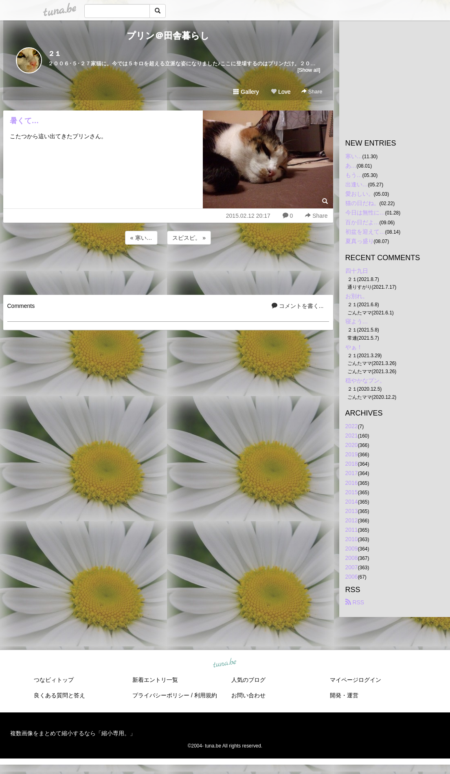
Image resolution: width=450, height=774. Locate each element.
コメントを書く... (298, 306)
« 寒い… (141, 237)
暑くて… (24, 121)
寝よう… (356, 321)
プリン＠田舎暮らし (168, 36)
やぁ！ (353, 347)
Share (311, 91)
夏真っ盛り (359, 241)
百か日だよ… (362, 222)
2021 (351, 435)
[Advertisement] (168, 268)
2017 (351, 473)
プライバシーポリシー (160, 695)
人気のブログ (248, 680)
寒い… (353, 156)
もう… (353, 175)
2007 (351, 567)
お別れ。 (356, 296)
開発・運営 (344, 695)
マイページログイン (355, 680)
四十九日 (356, 271)
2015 (351, 492)
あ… (351, 165)
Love (280, 91)
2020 (351, 445)
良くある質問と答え (59, 695)
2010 (351, 539)
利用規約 (205, 695)
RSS (354, 602)
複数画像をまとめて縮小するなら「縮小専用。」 (73, 733)
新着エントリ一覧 (155, 680)
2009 (351, 548)
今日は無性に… (365, 212)
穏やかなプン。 (365, 380)
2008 (351, 558)
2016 (351, 483)
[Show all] (308, 70)
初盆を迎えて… (365, 231)
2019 (351, 454)
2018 (351, 463)
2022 (351, 426)
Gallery (246, 91)
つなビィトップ (54, 680)
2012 (351, 520)
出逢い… (356, 184)
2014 (351, 501)
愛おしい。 (359, 193)
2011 (351, 529)
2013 (351, 511)
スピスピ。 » (189, 237)
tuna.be (224, 663)
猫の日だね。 (362, 203)
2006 (351, 576)
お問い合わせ (248, 695)
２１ (54, 53)
